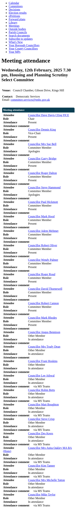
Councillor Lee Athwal (41, 375)
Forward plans (17, 19)
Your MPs (14, 51)
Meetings (14, 25)
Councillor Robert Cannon (43, 303)
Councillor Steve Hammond (44, 187)
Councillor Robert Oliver (42, 245)
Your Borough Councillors (24, 45)
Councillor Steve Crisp (41, 418)
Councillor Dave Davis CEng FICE (48, 115)
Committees (16, 6)
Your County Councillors (23, 48)
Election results (18, 12)
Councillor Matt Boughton (43, 404)
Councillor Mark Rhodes (42, 317)
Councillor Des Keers (40, 433)
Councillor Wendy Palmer (43, 259)
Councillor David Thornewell (45, 288)
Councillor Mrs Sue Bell (42, 144)
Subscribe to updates (21, 38)
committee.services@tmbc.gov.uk (30, 99)
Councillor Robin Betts (41, 390)
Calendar (14, 3)
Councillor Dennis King (42, 129)
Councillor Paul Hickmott (43, 201)
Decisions (14, 9)
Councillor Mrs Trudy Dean (44, 346)
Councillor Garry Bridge (42, 158)
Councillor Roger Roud (41, 274)
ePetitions (14, 16)
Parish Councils (18, 32)
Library (13, 22)
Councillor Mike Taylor (41, 494)
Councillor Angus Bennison (44, 332)
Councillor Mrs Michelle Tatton (46, 480)
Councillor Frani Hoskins (43, 361)
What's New (16, 42)
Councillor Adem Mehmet (43, 230)
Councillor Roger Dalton (42, 173)
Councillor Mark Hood (41, 216)
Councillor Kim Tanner (41, 465)
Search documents (19, 35)
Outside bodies (17, 29)
